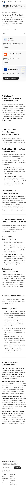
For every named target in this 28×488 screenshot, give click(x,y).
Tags (3, 480)
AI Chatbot (14, 12)
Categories (7, 12)
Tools (3, 476)
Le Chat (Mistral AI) (14, 54)
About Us (12, 478)
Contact (12, 482)
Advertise (12, 480)
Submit (12, 476)
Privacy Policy (13, 485)
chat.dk (10, 39)
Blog (3, 482)
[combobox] (14, 33)
